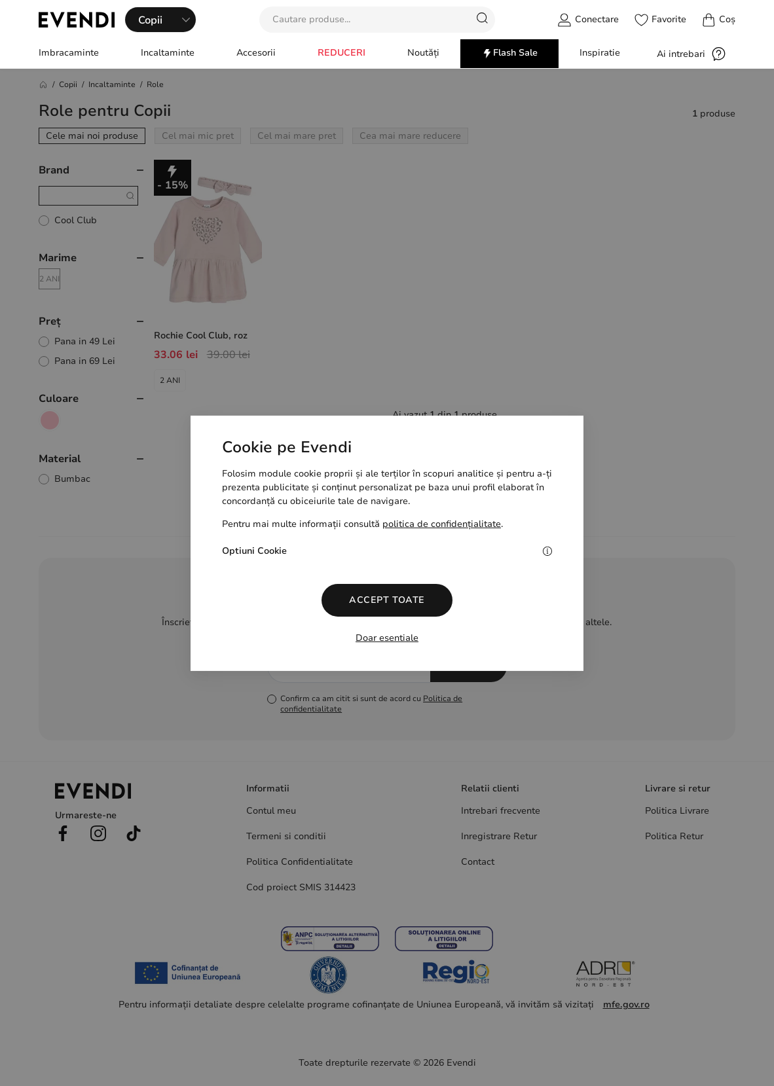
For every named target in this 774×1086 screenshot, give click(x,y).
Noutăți (423, 52)
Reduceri (341, 52)
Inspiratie (600, 52)
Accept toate (386, 600)
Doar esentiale (387, 638)
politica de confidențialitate (441, 524)
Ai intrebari (691, 54)
